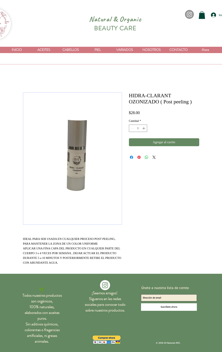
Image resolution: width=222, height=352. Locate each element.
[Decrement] (132, 128)
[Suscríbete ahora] (169, 307)
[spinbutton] (138, 128)
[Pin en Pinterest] (139, 157)
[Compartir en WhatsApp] (146, 157)
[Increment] (144, 128)
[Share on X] (154, 157)
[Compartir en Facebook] (131, 157)
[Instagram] (189, 14)
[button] (202, 15)
